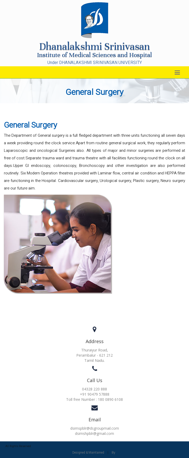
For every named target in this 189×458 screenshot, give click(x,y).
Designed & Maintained (88, 452)
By (113, 452)
